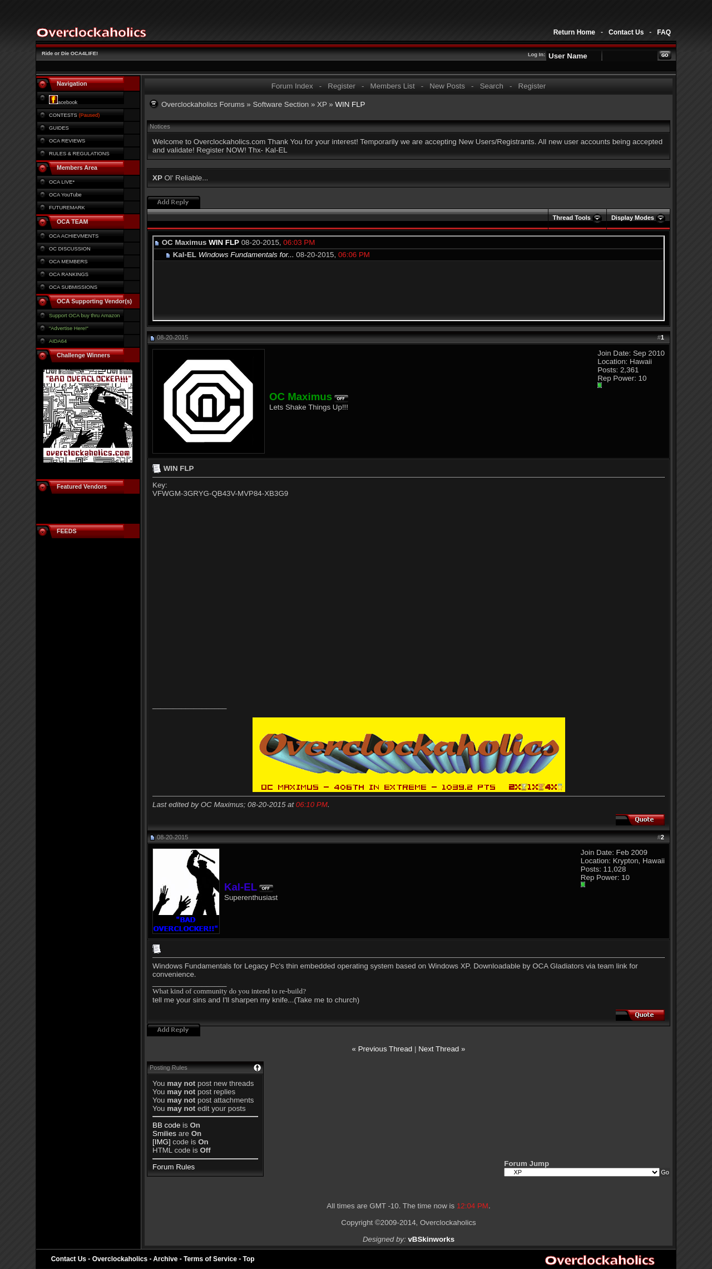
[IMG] (161, 1142)
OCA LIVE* (62, 182)
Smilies (164, 1133)
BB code (166, 1125)
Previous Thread (385, 1049)
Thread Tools (572, 217)
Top (249, 1259)
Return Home (574, 32)
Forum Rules (173, 1167)
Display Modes (632, 217)
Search (491, 86)
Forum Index (292, 86)
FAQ (664, 32)
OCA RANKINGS (68, 274)
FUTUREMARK (67, 207)
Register (341, 86)
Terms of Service (210, 1259)
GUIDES (59, 128)
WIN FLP (224, 242)
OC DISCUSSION (70, 249)
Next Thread (438, 1049)
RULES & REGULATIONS (79, 153)
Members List (392, 86)
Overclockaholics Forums (203, 104)
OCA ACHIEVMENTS (73, 236)
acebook (63, 102)
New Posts (447, 86)
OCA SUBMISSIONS (73, 287)
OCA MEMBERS (68, 261)
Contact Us (626, 32)
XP (322, 104)
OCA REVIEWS (67, 141)
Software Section (281, 104)
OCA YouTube (65, 195)
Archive (165, 1259)
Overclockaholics (119, 1259)
